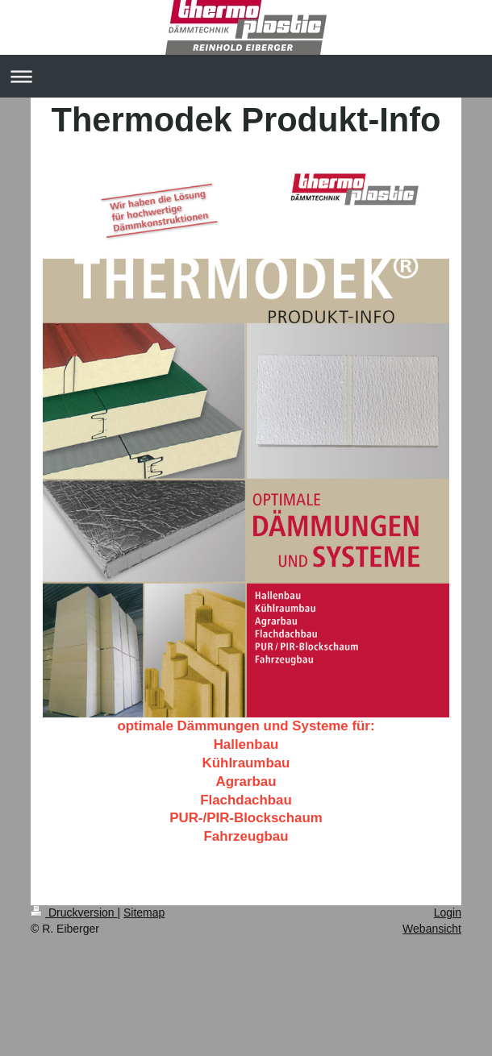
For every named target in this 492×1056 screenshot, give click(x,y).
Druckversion (74, 912)
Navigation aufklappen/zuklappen (246, 76)
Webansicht (431, 928)
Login (447, 912)
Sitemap (144, 912)
